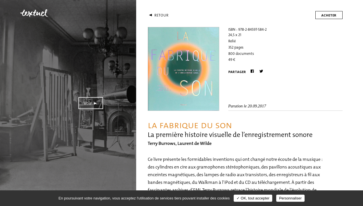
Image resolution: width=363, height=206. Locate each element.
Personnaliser (290, 198)
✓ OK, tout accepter (253, 198)
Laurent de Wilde (195, 143)
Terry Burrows (162, 143)
